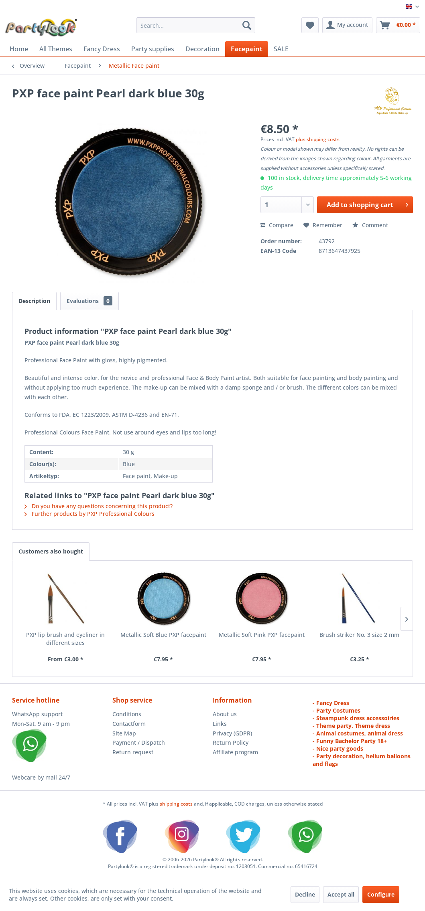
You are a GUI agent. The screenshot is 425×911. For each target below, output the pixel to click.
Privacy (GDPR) (232, 733)
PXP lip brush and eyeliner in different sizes (65, 638)
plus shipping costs (318, 139)
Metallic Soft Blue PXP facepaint (163, 634)
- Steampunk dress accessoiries (356, 718)
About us (225, 714)
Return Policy (230, 742)
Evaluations (89, 300)
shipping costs (177, 803)
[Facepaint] (246, 49)
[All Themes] (56, 49)
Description (34, 301)
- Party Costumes (336, 710)
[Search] (246, 25)
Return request (132, 752)
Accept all (340, 894)
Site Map (124, 733)
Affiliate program (235, 752)
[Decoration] (202, 49)
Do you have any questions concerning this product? (98, 506)
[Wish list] (310, 25)
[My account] (347, 25)
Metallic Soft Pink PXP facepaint (262, 634)
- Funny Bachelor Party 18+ (350, 741)
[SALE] (281, 49)
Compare (276, 225)
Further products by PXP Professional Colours (89, 513)
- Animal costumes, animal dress (358, 733)
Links (220, 723)
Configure (380, 894)
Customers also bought (50, 551)
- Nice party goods (338, 748)
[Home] (19, 49)
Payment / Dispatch (138, 742)
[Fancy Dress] (102, 49)
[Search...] (196, 25)
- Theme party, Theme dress (351, 725)
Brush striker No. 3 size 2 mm (359, 634)
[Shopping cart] (398, 25)
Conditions (126, 714)
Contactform (129, 723)
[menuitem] (196, 25)
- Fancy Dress (331, 703)
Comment (370, 225)
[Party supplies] (153, 49)
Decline (305, 894)
